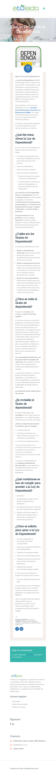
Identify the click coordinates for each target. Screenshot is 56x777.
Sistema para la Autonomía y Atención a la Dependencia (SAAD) (28, 110)
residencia (34, 623)
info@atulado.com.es (20, 745)
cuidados (18, 623)
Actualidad (31, 620)
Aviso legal (16, 701)
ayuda (29, 621)
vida (20, 624)
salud (17, 624)
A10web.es (14, 768)
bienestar (34, 621)
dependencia (26, 623)
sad (39, 623)
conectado (29, 655)
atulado (23, 621)
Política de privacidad (19, 704)
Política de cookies (19, 707)
